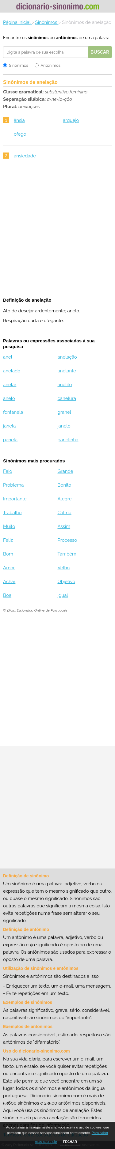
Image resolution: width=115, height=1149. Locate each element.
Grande (65, 471)
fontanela (13, 412)
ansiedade (25, 156)
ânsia (19, 120)
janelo (63, 426)
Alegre (64, 499)
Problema (13, 485)
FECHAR (70, 1141)
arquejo (71, 120)
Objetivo (66, 581)
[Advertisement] (57, 228)
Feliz (8, 540)
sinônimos (38, 37)
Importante (15, 499)
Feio (7, 471)
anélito (64, 384)
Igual (62, 595)
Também (66, 554)
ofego (20, 134)
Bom (8, 554)
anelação (67, 357)
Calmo (64, 512)
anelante (66, 371)
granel (64, 412)
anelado (11, 371)
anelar (9, 384)
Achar (9, 581)
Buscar (99, 52)
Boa (7, 595)
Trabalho (12, 512)
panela (10, 440)
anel (7, 357)
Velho (63, 568)
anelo (9, 398)
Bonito (64, 485)
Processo (67, 540)
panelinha (67, 440)
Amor (9, 568)
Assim (63, 526)
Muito (9, 526)
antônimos (67, 37)
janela (9, 426)
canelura (66, 398)
